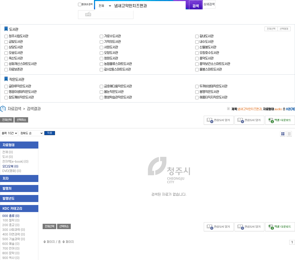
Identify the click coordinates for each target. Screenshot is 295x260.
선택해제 (284, 21)
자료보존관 (16, 62)
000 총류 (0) (10, 209)
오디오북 (10, 160)
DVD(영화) (11, 164)
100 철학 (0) (10, 214)
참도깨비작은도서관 (21, 90)
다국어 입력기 (219, 5)
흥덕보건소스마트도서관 (215, 56)
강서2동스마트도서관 (117, 62)
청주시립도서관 (18, 28)
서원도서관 (111, 40)
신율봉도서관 (208, 40)
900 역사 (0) (10, 251)
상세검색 (205, 5)
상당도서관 (16, 40)
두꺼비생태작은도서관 (213, 79)
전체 (7, 146)
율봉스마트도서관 (211, 62)
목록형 (289, 126)
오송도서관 (16, 45)
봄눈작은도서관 (113, 84)
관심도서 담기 (219, 112)
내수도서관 (206, 34)
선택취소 (21, 112)
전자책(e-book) (15, 155)
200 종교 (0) (10, 219)
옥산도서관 (16, 51)
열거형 (282, 126)
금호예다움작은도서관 (118, 79)
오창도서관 (111, 45)
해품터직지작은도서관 (213, 90)
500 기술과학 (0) (13, 233)
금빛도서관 (16, 34)
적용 (52, 126)
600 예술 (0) (10, 237)
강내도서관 (206, 28)
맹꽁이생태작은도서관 (22, 84)
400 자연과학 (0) (13, 228)
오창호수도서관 (209, 45)
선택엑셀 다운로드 (280, 112)
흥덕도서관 (206, 51)
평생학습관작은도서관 (118, 90)
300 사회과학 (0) (13, 223)
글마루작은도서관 (20, 79)
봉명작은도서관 (209, 84)
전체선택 (271, 21)
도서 (7, 150)
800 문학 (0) (10, 247)
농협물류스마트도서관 (118, 56)
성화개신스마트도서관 (22, 56)
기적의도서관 (112, 34)
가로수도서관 (112, 28)
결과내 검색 (78, 4)
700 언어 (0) (10, 242)
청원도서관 (111, 51)
